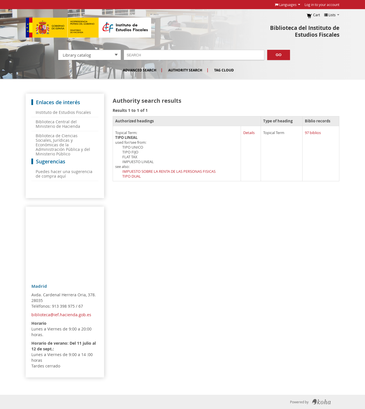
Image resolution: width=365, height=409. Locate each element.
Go (278, 55)
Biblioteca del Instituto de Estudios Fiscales (304, 31)
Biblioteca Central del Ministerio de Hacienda (58, 124)
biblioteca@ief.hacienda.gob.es (61, 314)
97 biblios (313, 132)
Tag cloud (224, 70)
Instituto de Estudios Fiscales (88, 28)
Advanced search (139, 70)
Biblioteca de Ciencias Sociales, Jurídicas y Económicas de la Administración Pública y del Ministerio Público (63, 145)
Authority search (185, 70)
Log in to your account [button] (322, 4)
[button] (287, 4)
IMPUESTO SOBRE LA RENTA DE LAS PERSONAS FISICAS (169, 171)
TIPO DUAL (131, 176)
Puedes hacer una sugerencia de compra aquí (64, 174)
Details (249, 132)
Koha (321, 402)
